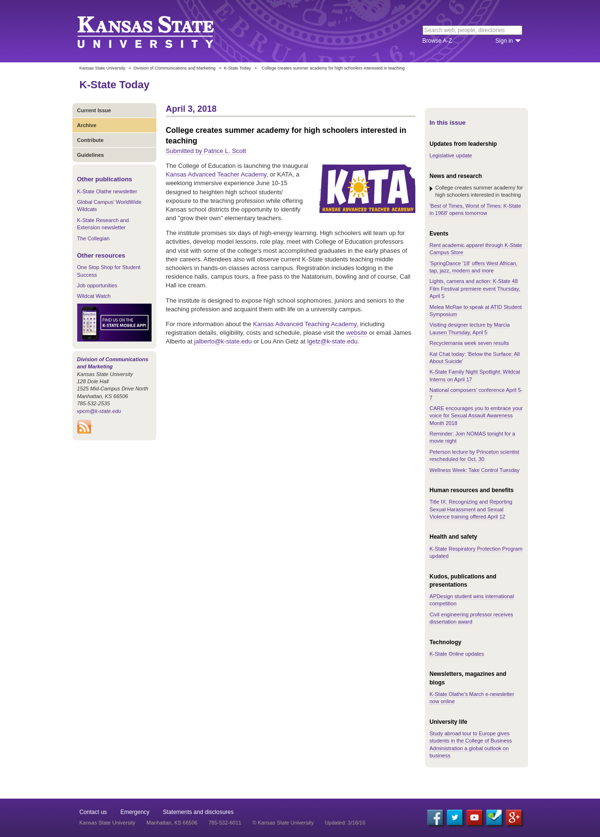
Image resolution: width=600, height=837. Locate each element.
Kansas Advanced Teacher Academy (216, 174)
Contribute (90, 140)
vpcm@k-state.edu (99, 411)
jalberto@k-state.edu (223, 341)
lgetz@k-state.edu (332, 341)
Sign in (504, 40)
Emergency (135, 812)
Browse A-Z (437, 40)
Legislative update (451, 155)
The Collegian (93, 238)
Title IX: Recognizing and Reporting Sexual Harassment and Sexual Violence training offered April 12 (471, 509)
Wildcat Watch (94, 296)
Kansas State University (157, 31)
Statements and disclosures (198, 812)
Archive (86, 125)
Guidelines (90, 155)
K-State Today (237, 68)
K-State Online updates (457, 654)
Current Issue (94, 110)
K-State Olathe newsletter (107, 191)
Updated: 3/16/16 (345, 822)
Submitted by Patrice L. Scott (206, 150)
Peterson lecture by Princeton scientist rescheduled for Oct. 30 (474, 455)
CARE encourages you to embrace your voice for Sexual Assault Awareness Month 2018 (476, 415)
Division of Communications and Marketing (175, 68)
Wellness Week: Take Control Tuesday (475, 470)
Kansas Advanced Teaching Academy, (305, 324)
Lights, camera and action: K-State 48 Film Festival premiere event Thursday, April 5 (475, 288)
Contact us (93, 812)
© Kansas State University (283, 822)
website (356, 332)
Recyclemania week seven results (469, 343)
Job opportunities (97, 285)
